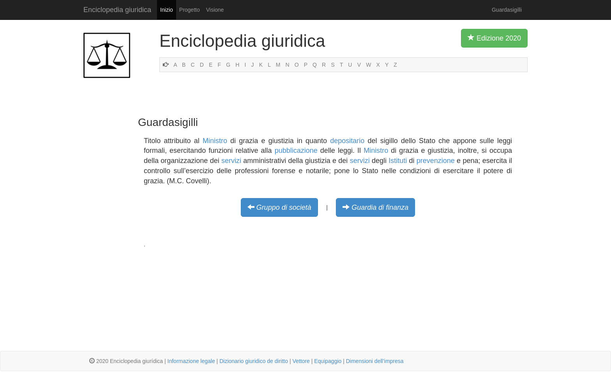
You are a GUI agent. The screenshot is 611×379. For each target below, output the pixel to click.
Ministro (215, 141)
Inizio (166, 10)
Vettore (300, 361)
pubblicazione (296, 150)
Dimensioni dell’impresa (375, 361)
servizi (231, 161)
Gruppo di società (283, 207)
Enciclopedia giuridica (117, 10)
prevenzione (436, 161)
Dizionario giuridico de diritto (253, 361)
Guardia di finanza (379, 207)
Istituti (397, 161)
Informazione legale (191, 361)
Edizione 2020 (494, 38)
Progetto (189, 10)
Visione (215, 10)
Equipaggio (327, 361)
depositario (347, 141)
